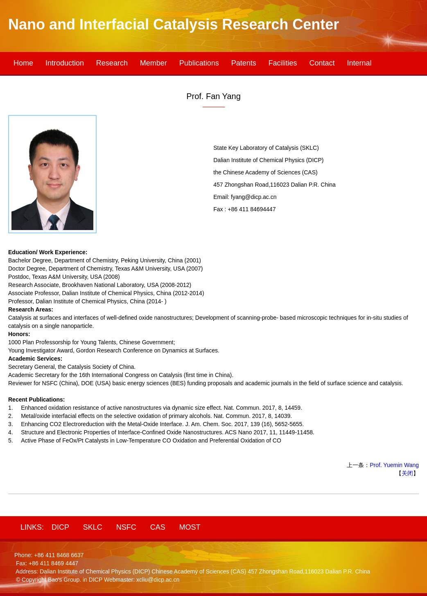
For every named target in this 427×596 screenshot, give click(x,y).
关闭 (407, 473)
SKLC (92, 527)
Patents (243, 63)
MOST (190, 527)
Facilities (283, 63)
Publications (199, 63)
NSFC (126, 527)
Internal (359, 63)
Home (23, 63)
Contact (322, 63)
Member (153, 63)
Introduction (64, 63)
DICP (60, 527)
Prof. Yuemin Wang (394, 465)
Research (112, 63)
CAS (157, 527)
